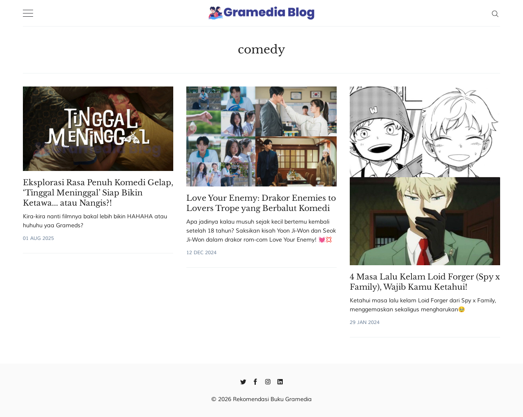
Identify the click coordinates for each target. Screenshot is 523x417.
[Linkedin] (280, 381)
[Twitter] (243, 381)
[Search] (495, 13)
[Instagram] (268, 381)
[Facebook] (255, 381)
